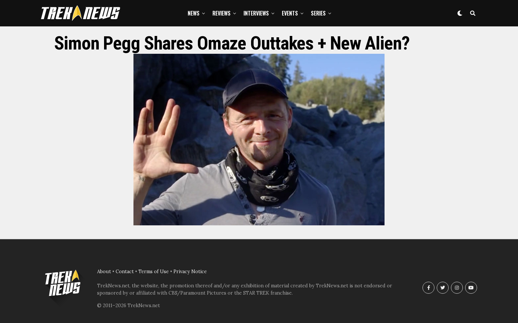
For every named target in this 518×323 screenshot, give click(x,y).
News (194, 13)
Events (290, 13)
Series (318, 13)
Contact (125, 272)
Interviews (256, 13)
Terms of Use (153, 272)
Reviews (221, 13)
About (104, 272)
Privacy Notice (190, 272)
